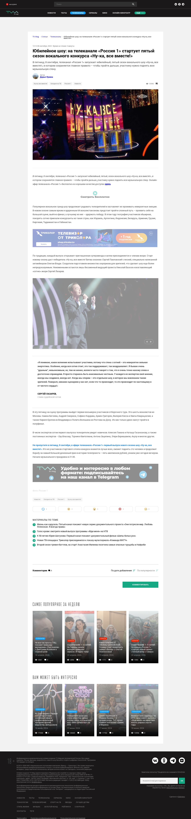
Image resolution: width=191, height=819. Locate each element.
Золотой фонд (51, 807)
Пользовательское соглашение (72, 818)
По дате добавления (121, 570)
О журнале (80, 807)
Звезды (68, 802)
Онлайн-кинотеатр (83, 798)
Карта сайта (22, 818)
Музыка (36, 807)
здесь (108, 184)
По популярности (146, 570)
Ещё (138, 13)
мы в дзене (11, 4)
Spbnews (181, 797)
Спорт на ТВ (55, 802)
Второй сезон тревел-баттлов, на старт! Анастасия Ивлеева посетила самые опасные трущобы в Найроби (91, 544)
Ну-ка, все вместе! (40, 84)
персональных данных (175, 788)
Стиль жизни (23, 807)
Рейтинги (66, 807)
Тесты (31, 798)
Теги (32, 811)
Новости (78, 84)
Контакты (21, 811)
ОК (182, 781)
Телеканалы (44, 798)
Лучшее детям (82, 802)
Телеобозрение (39, 802)
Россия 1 (68, 84)
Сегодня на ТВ (56, 84)
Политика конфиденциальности (43, 818)
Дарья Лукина (46, 77)
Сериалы (58, 798)
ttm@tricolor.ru (37, 782)
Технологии (22, 802)
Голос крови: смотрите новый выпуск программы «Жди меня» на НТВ (72, 531)
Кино (68, 798)
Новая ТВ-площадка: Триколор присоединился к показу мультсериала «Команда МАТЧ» (82, 540)
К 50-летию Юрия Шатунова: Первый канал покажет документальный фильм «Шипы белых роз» (86, 536)
